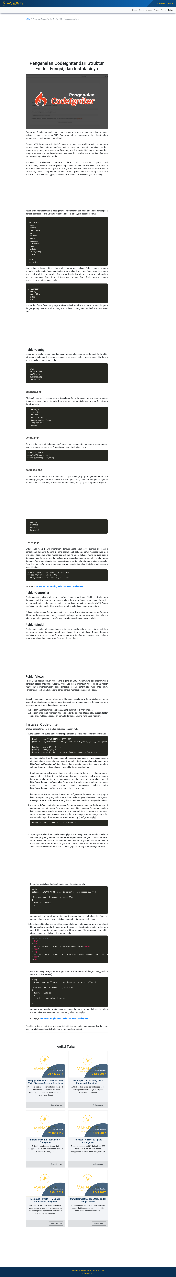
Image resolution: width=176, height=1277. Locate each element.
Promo (163, 10)
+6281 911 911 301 (165, 3)
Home (134, 10)
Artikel (170, 10)
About (141, 10)
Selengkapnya (56, 1105)
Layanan (148, 10)
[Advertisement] (67, 39)
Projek (156, 10)
